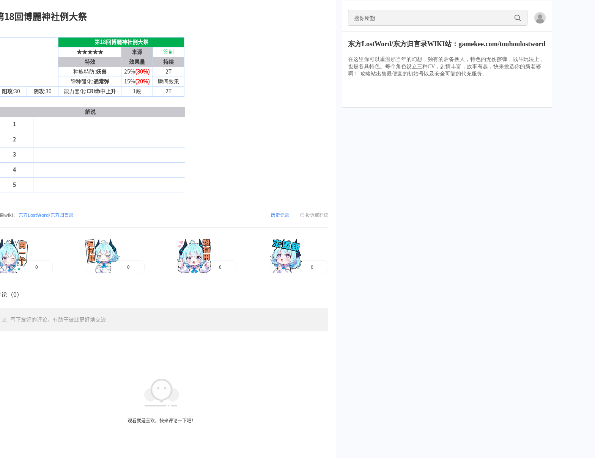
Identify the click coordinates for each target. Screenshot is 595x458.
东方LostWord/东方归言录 (45, 215)
